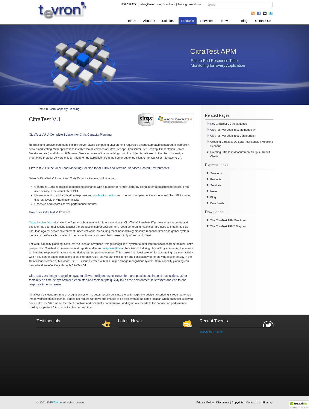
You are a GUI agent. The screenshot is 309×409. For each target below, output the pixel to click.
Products (187, 21)
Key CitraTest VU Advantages (228, 123)
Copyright (238, 402)
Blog (244, 21)
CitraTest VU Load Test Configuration (233, 135)
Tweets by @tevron (211, 331)
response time (112, 248)
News (225, 21)
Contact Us (263, 21)
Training (182, 4)
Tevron (57, 402)
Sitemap (267, 402)
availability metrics (104, 195)
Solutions (168, 21)
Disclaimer (222, 402)
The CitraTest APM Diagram (228, 226)
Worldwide (195, 4)
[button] (299, 405)
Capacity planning (40, 222)
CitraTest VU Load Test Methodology (233, 129)
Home (131, 21)
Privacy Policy (205, 402)
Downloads (169, 4)
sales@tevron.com (150, 4)
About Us (149, 21)
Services (206, 21)
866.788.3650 (129, 4)
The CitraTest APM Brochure (228, 220)
